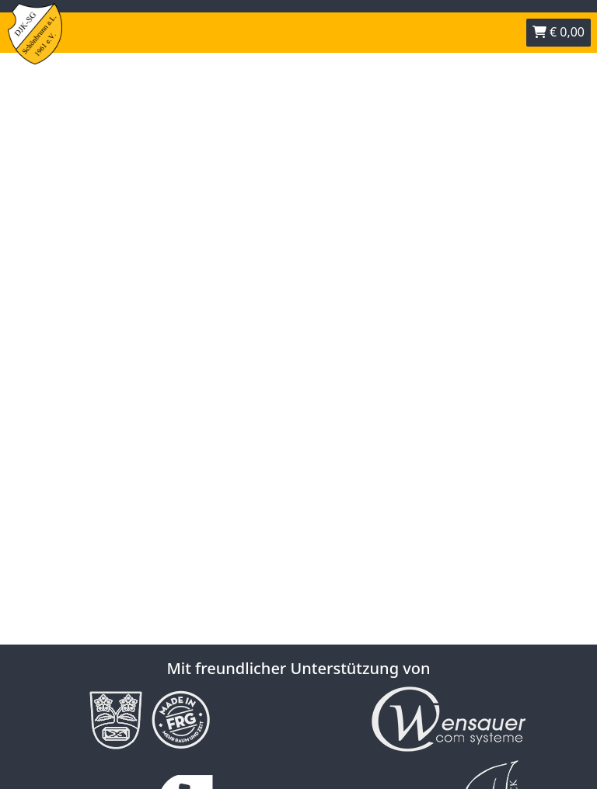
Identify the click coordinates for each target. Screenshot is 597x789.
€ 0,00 (558, 31)
